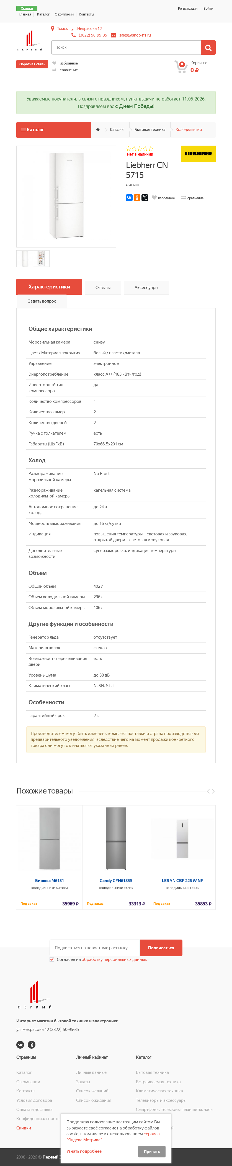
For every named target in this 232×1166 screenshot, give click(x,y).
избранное (65, 63)
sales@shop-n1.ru (135, 35)
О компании (64, 14)
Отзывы (103, 287)
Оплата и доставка (34, 1109)
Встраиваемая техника (158, 1081)
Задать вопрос (42, 301)
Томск (62, 28)
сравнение (65, 70)
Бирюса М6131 (49, 974)
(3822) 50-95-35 (93, 35)
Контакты (86, 14)
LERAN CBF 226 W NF (182, 974)
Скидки (27, 9)
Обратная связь (32, 64)
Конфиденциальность (37, 1118)
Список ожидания (93, 1100)
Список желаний (92, 1090)
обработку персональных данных (114, 959)
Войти (208, 9)
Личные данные (91, 1072)
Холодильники (189, 129)
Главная (25, 14)
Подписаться (161, 947)
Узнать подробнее (84, 1151)
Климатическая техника (159, 1090)
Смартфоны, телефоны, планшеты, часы (174, 1109)
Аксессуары (146, 287)
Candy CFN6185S (116, 974)
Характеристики (49, 286)
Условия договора (34, 1100)
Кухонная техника (154, 1118)
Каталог (43, 14)
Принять (152, 1151)
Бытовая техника (150, 129)
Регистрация (187, 9)
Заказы (83, 1081)
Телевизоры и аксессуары (161, 1100)
